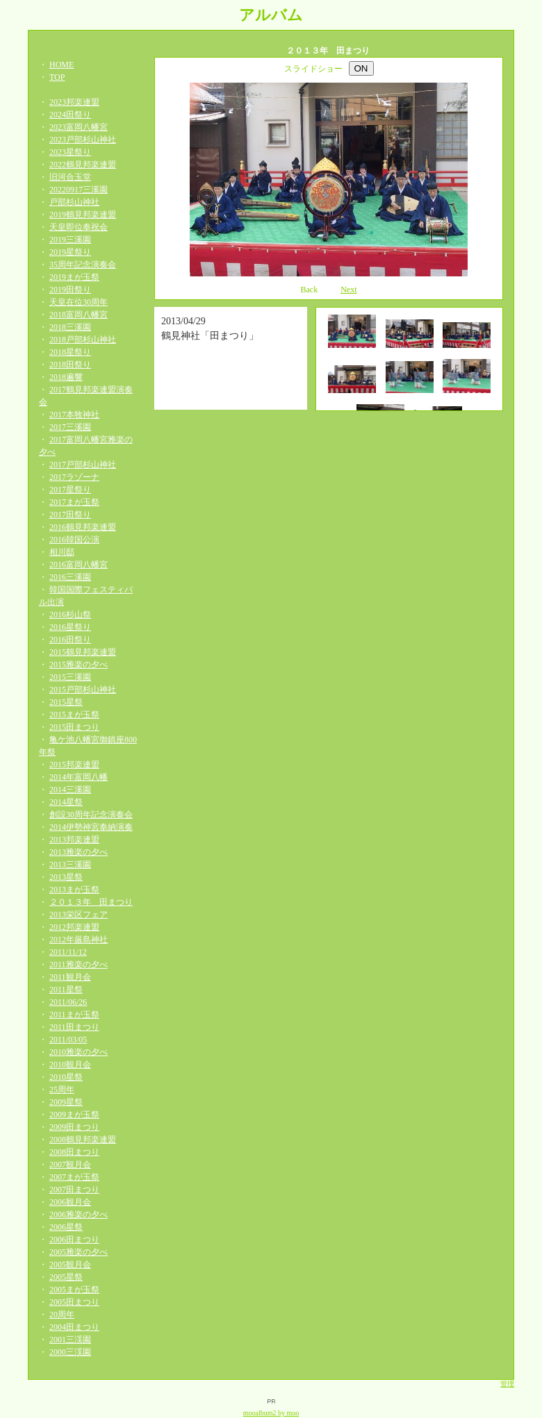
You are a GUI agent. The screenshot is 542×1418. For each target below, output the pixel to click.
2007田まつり (74, 1189)
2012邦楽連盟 (74, 927)
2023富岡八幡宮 (78, 127)
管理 (507, 1383)
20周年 (61, 1314)
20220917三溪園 (78, 189)
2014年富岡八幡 (78, 777)
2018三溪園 (70, 327)
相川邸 (61, 552)
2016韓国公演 (74, 539)
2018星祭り (70, 352)
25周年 (61, 1089)
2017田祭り (70, 514)
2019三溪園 (70, 239)
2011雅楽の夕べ (78, 964)
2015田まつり (74, 727)
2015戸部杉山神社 (82, 689)
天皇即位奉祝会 (78, 227)
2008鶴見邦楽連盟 (82, 1139)
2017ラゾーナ (74, 477)
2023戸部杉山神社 (82, 139)
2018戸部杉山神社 (82, 339)
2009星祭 (66, 1102)
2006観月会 (70, 1202)
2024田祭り (70, 114)
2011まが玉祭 (74, 1014)
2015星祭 (66, 702)
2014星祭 (66, 802)
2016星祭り (70, 627)
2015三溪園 (70, 677)
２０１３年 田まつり (91, 902)
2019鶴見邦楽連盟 (82, 214)
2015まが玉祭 (74, 714)
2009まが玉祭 (74, 1114)
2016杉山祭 (70, 614)
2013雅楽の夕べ (78, 852)
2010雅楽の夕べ (78, 1052)
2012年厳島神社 (78, 939)
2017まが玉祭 (74, 502)
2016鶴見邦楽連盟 (82, 527)
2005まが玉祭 (74, 1289)
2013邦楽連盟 (74, 839)
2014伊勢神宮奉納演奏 (91, 827)
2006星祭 (66, 1227)
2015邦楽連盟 (74, 764)
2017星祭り (70, 489)
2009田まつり (74, 1127)
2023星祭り (70, 152)
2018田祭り (70, 364)
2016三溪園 (70, 577)
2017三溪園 (70, 427)
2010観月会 (70, 1064)
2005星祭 (66, 1277)
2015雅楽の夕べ (78, 664)
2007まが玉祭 (74, 1177)
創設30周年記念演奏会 (91, 814)
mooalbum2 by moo (271, 1413)
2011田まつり (74, 1027)
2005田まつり (74, 1302)
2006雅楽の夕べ (78, 1214)
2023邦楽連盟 (74, 102)
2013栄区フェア (78, 914)
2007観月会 (70, 1164)
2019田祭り (70, 289)
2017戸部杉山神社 (82, 464)
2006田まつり (74, 1239)
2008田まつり (74, 1152)
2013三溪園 (70, 864)
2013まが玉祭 (74, 889)
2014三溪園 (70, 789)
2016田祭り (70, 639)
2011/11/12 (68, 952)
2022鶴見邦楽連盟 (82, 164)
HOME (61, 64)
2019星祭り (70, 252)
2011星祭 (66, 989)
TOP (57, 77)
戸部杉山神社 (74, 202)
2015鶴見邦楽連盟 (82, 652)
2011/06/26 (68, 1002)
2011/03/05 (68, 1039)
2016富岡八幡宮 (78, 564)
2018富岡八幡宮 (78, 314)
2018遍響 (66, 377)
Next (348, 289)
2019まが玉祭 (74, 277)
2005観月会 (70, 1264)
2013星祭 (66, 877)
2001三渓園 (70, 1339)
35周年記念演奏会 (82, 264)
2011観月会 (70, 977)
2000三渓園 (70, 1352)
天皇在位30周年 (78, 302)
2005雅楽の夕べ (78, 1252)
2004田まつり (74, 1327)
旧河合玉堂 (70, 177)
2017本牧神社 (74, 414)
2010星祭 (66, 1077)
